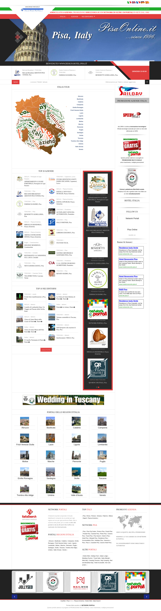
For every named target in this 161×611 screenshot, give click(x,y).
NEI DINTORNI (87, 16)
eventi (34, 294)
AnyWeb (63, 601)
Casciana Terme (37, 273)
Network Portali (132, 218)
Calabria (76, 428)
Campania (102, 428)
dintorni (33, 304)
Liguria (77, 444)
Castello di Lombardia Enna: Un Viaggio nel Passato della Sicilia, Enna (34, 309)
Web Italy (85, 560)
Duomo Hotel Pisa (105, 542)
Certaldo (35, 253)
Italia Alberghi (106, 558)
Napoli (85, 518)
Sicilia (76, 478)
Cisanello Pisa (95, 542)
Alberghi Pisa (93, 538)
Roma (88, 516)
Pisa (34, 191)
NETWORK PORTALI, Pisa (99, 323)
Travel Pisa (89, 536)
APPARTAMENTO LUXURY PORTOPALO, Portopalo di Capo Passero (35, 183)
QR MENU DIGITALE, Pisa (99, 383)
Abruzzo (25, 428)
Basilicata (51, 428)
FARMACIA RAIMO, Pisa (68, 75)
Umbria (51, 495)
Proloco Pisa (100, 531)
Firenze (93, 516)
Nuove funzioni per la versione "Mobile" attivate (38, 82)
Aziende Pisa (95, 533)
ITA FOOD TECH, (62, 243)
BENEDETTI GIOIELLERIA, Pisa (108, 75)
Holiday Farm (95, 556)
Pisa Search (97, 536)
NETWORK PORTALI (88, 605)
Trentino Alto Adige (25, 495)
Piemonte (77, 461)
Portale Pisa (86, 533)
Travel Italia (97, 558)
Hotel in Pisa (105, 536)
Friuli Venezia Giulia (25, 444)
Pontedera (68, 209)
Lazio (51, 444)
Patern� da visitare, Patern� (65, 307)
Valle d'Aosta (77, 495)
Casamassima (34, 242)
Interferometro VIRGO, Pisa (65, 338)
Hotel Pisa (85, 538)
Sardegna (51, 478)
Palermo (105, 516)
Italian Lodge (104, 556)
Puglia (102, 461)
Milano (111, 516)
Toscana (102, 478)
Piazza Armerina (35, 222)
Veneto (103, 495)
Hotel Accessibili (99, 562)
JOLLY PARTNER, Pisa (64, 222)
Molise (25, 461)
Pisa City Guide (91, 531)
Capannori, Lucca (70, 176)
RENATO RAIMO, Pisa (64, 273)
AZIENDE (74, 16)
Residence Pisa (103, 538)
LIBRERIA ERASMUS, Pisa (65, 233)
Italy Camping (105, 560)
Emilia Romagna (25, 478)
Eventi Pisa (109, 531)
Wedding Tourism (87, 558)
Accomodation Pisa (88, 540)
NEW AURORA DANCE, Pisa (34, 266)
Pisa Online (132, 229)
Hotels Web (86, 556)
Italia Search (144, 9)
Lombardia (102, 444)
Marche (51, 461)
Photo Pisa (103, 533)
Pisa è (88, 542)
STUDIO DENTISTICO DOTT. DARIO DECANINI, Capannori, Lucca (66, 181)
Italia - (64, 16)
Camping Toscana (94, 560)
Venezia (99, 516)
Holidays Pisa (99, 540)
